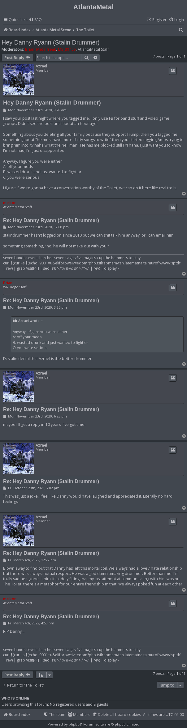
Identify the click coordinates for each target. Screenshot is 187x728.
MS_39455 (67, 49)
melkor (9, 202)
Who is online (15, 698)
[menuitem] (35, 20)
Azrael (41, 66)
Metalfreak (46, 49)
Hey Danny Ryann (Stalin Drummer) (51, 42)
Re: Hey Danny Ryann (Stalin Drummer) (51, 220)
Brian (29, 49)
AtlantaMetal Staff (93, 49)
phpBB (74, 724)
